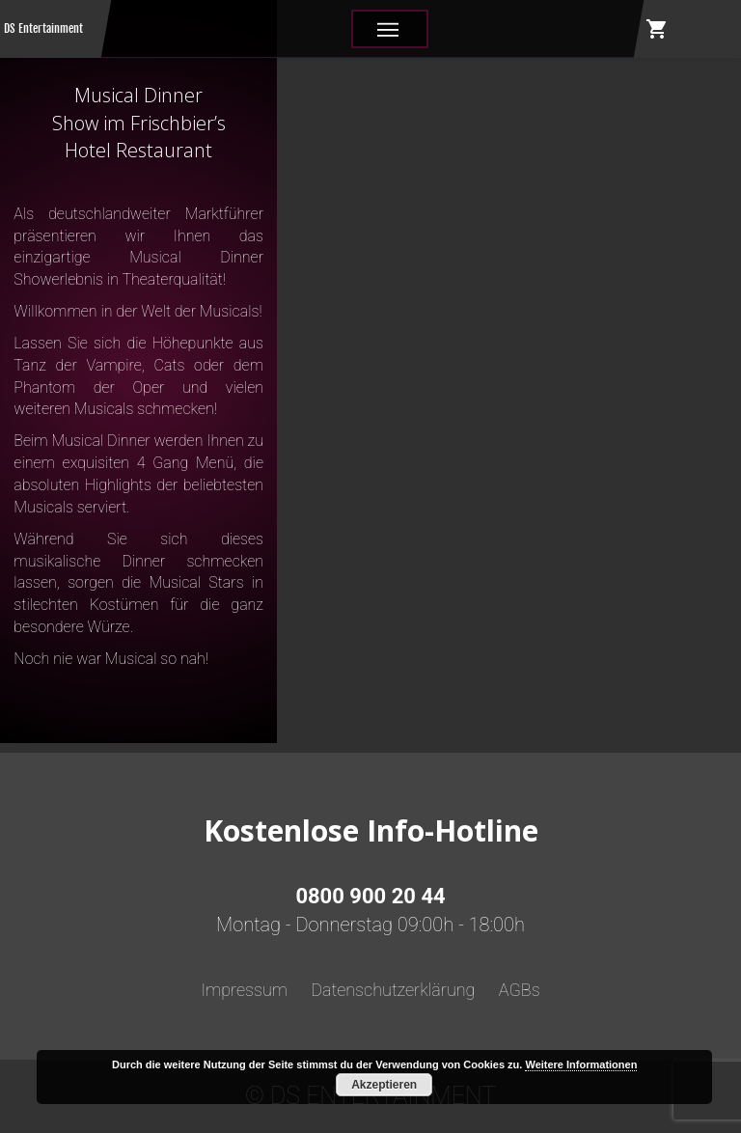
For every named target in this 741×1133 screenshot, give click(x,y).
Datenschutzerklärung (393, 990)
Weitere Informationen (581, 1064)
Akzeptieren (384, 1085)
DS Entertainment (43, 28)
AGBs (519, 990)
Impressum (244, 990)
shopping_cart (657, 29)
